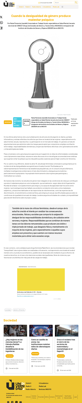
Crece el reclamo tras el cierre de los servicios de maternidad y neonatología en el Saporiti (66, 345)
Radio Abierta (36, 7)
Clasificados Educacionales (68, 397)
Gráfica (47, 397)
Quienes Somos (34, 397)
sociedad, (8, 310)
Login (75, 397)
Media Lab (56, 7)
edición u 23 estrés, (19, 310)
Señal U (21, 7)
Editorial (28, 397)
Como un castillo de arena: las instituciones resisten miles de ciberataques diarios (40, 344)
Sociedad (8, 122)
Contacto (52, 397)
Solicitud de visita (59, 397)
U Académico (47, 7)
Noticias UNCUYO (45, 389)
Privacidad (41, 397)
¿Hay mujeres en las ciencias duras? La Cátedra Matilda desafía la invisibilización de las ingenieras (14, 345)
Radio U (28, 7)
